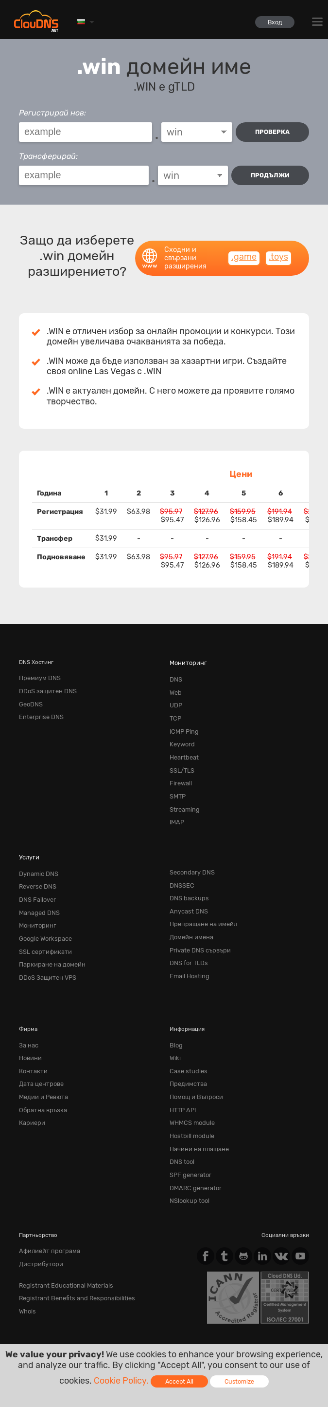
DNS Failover (35, 873)
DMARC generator (193, 1137)
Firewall (180, 766)
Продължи (270, 173)
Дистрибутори (38, 1208)
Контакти (31, 1032)
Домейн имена (189, 908)
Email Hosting (188, 943)
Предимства (186, 1044)
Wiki (175, 1021)
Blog (176, 1009)
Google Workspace (43, 908)
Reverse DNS (35, 861)
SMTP (177, 778)
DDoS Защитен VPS (44, 943)
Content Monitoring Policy (61, 1330)
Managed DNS (37, 885)
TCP (175, 708)
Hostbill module (190, 1090)
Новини (29, 1021)
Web (175, 686)
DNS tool (181, 1113)
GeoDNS (29, 697)
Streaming (183, 790)
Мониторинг (186, 659)
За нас (27, 1009)
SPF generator (188, 1125)
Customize (239, 1381)
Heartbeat (182, 744)
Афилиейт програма (46, 1197)
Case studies (186, 1032)
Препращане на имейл (199, 897)
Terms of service (45, 1321)
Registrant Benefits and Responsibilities (70, 1240)
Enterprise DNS (38, 708)
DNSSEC (180, 861)
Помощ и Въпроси (194, 1055)
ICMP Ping (183, 720)
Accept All (179, 1381)
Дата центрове (38, 1044)
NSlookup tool (188, 1148)
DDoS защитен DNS (44, 686)
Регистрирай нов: (52, 112)
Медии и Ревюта (40, 1055)
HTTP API (182, 1067)
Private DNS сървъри (197, 919)
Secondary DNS (189, 850)
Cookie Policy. (121, 1380)
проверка (272, 131)
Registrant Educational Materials (60, 1228)
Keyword (181, 732)
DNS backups (187, 873)
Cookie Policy (160, 1321)
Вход (272, 22)
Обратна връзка (40, 1067)
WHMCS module (190, 1079)
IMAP (176, 802)
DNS (175, 674)
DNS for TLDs (187, 931)
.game (244, 253)
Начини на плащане (196, 1102)
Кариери (30, 1079)
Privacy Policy (105, 1321)
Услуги (28, 835)
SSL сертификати (42, 919)
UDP (175, 697)
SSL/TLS (181, 755)
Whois (27, 1252)
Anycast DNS (186, 885)
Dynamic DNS (36, 850)
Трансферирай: (48, 154)
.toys (278, 253)
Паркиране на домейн (48, 931)
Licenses (129, 1330)
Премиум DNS (37, 674)
